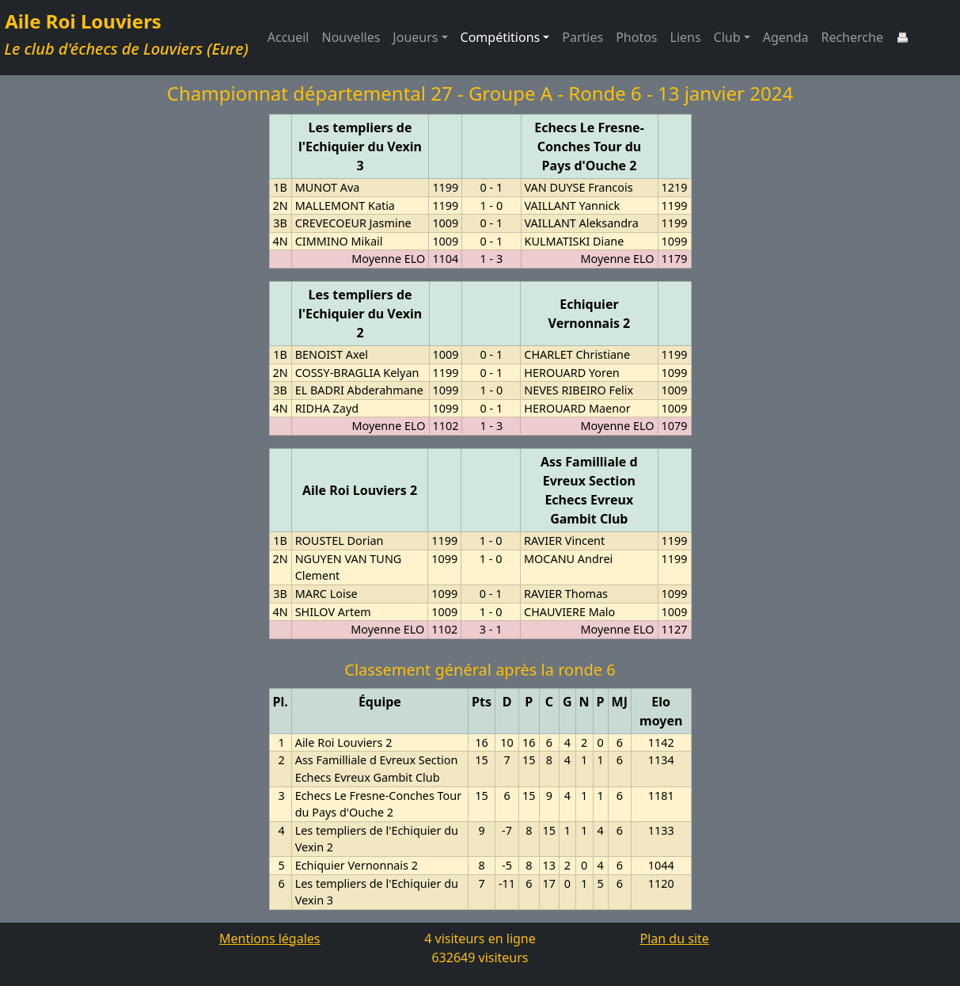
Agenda (786, 37)
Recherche (851, 37)
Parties (582, 37)
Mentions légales (270, 938)
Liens (685, 37)
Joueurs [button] (415, 37)
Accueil (288, 37)
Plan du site (674, 938)
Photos (636, 37)
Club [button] (727, 37)
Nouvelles (351, 37)
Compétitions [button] (501, 37)
